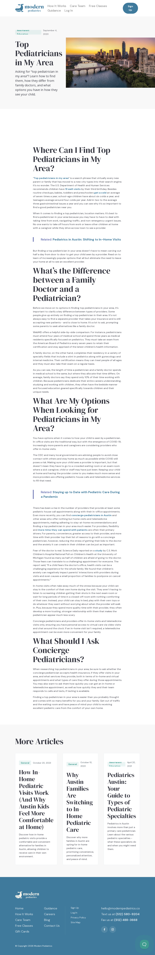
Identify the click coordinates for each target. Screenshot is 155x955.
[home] (29, 8)
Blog (47, 920)
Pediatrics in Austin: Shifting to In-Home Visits (87, 239)
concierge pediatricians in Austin (91, 515)
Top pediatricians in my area (51, 178)
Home (19, 908)
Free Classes (98, 6)
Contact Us (52, 926)
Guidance (54, 10)
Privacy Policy (78, 917)
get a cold (100, 192)
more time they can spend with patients (63, 529)
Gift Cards (22, 931)
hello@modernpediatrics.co (120, 908)
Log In (69, 10)
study (98, 550)
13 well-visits (73, 189)
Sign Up (130, 8)
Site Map (75, 922)
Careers (49, 914)
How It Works (57, 6)
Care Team (77, 6)
